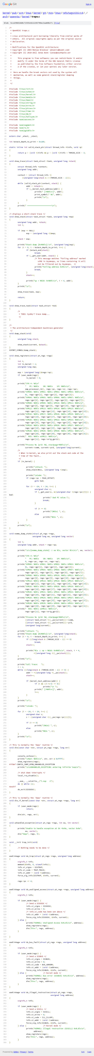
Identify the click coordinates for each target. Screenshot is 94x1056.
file (57, 23)
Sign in (88, 4)
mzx (50, 12)
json (89, 1052)
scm (21, 12)
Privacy (23, 1052)
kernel (6, 12)
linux (28, 12)
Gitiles (16, 1052)
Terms (30, 1052)
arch (5, 16)
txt (82, 1052)
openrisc (15, 16)
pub (14, 12)
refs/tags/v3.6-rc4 (73, 12)
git (44, 12)
